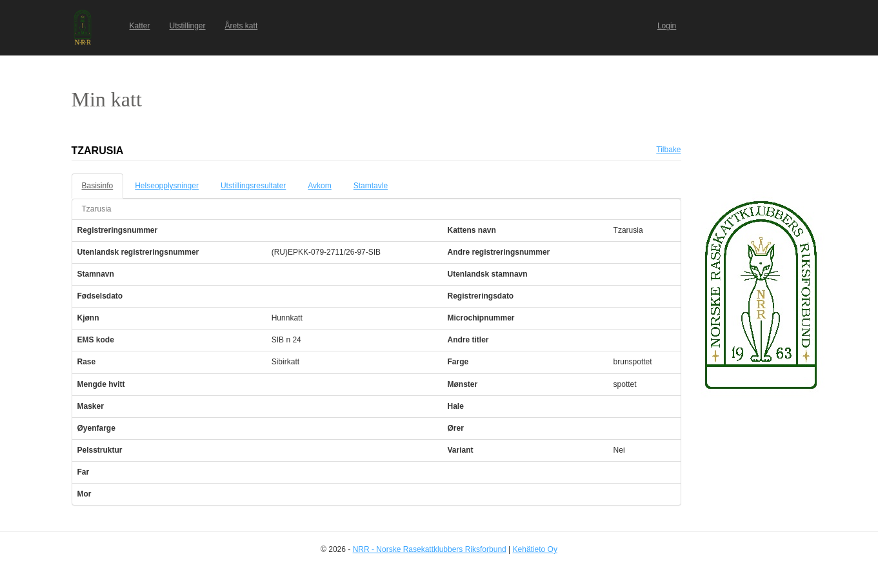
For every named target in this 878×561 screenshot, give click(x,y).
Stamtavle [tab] (371, 185)
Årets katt (241, 25)
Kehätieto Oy (535, 549)
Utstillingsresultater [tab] (253, 185)
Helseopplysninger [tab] (167, 185)
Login (666, 25)
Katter (140, 25)
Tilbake (668, 149)
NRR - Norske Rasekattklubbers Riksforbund (429, 549)
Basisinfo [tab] (98, 185)
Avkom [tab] (319, 185)
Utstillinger (188, 25)
